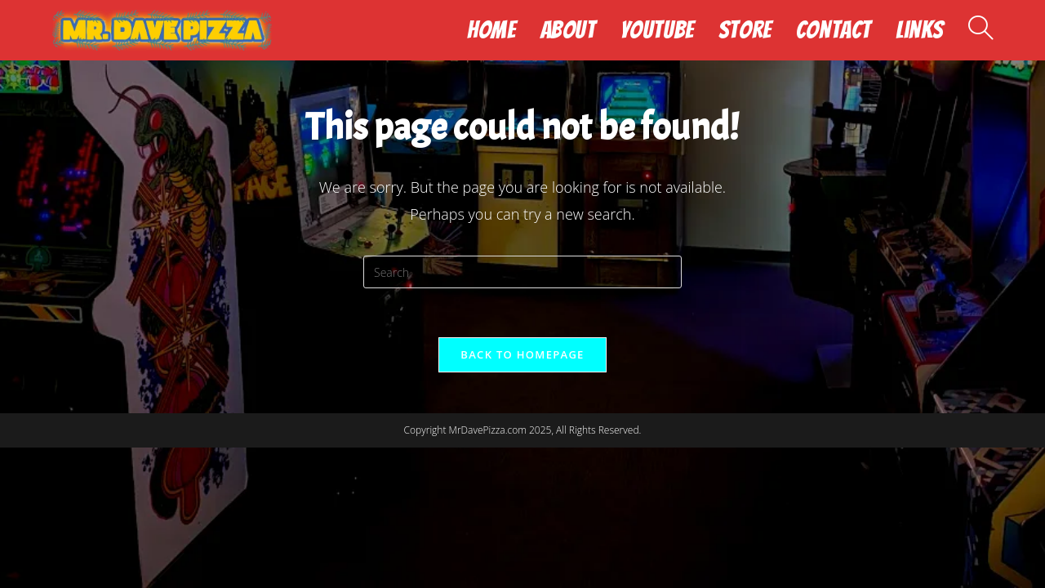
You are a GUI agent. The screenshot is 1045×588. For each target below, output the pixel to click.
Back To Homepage (522, 354)
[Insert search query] (522, 272)
